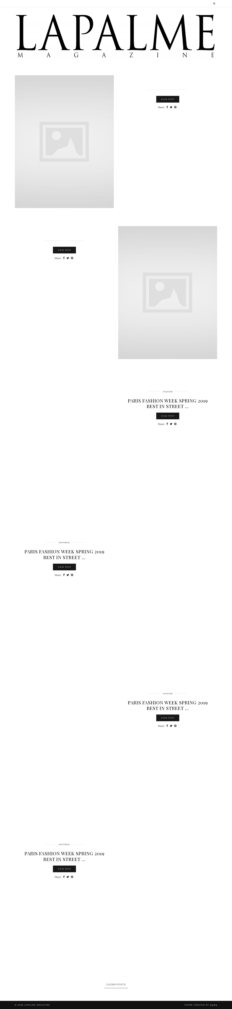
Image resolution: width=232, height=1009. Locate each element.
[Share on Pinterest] (175, 107)
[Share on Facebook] (167, 107)
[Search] (214, 3)
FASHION (168, 392)
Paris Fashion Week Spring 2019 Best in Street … (64, 856)
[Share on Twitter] (171, 107)
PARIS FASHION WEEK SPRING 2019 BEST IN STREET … (168, 403)
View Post (168, 99)
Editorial (64, 542)
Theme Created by (200, 1005)
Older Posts (116, 984)
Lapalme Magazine (37, 1005)
